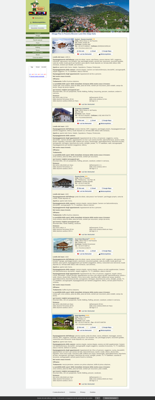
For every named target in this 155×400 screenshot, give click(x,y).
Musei (38, 55)
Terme (38, 50)
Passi (37, 43)
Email (93, 51)
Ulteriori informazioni (110, 398)
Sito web (80, 51)
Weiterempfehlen (105, 54)
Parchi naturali (37, 40)
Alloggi (38, 35)
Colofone (73, 392)
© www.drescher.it (59, 392)
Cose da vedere (38, 57)
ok (97, 398)
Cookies (92, 392)
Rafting (37, 47)
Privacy (82, 392)
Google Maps (106, 51)
